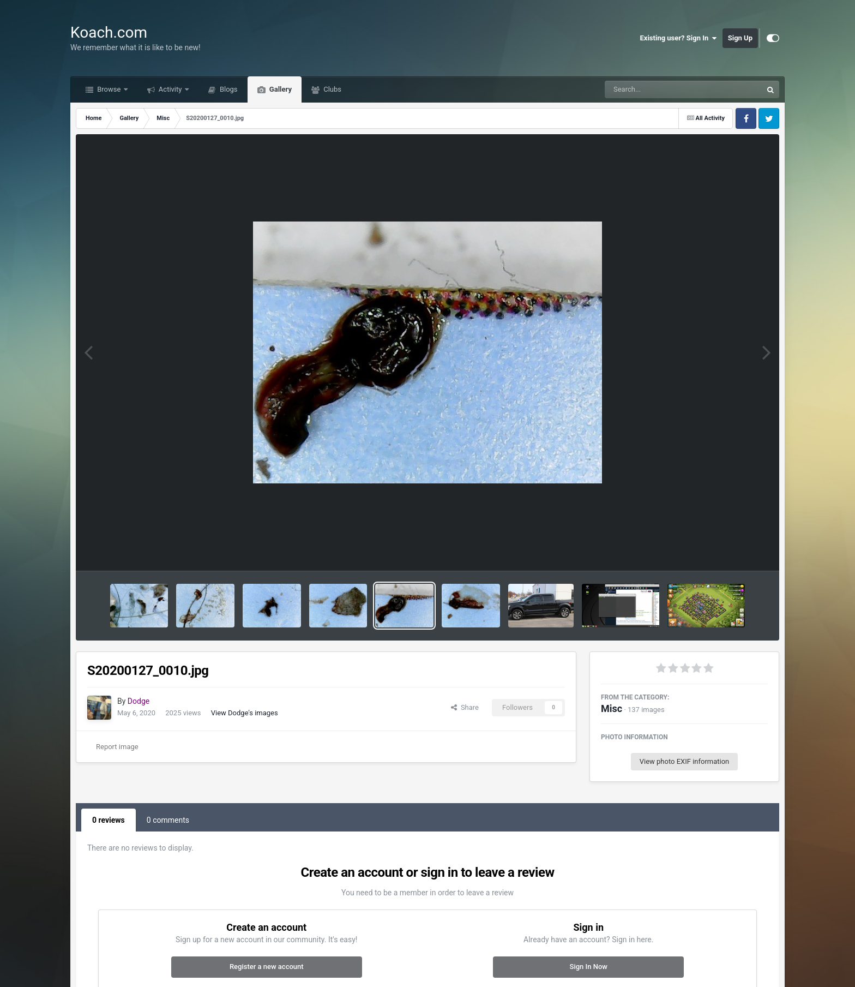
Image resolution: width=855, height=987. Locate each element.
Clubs (331, 89)
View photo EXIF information (685, 761)
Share (465, 707)
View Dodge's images (244, 713)
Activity (170, 89)
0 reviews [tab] (108, 820)
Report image (117, 747)
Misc (611, 708)
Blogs (228, 89)
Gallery (280, 89)
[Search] (656, 89)
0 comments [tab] (168, 820)
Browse (109, 89)
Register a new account (267, 966)
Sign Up (740, 38)
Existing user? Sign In (678, 38)
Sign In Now (588, 966)
